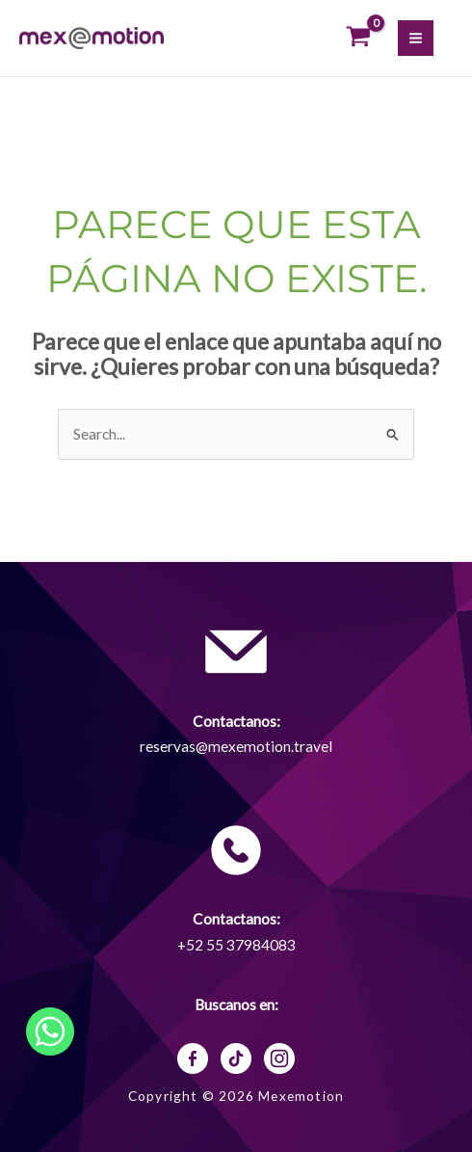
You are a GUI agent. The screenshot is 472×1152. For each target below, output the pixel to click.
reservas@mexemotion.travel (236, 746)
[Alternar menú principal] (415, 38)
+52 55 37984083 (236, 944)
